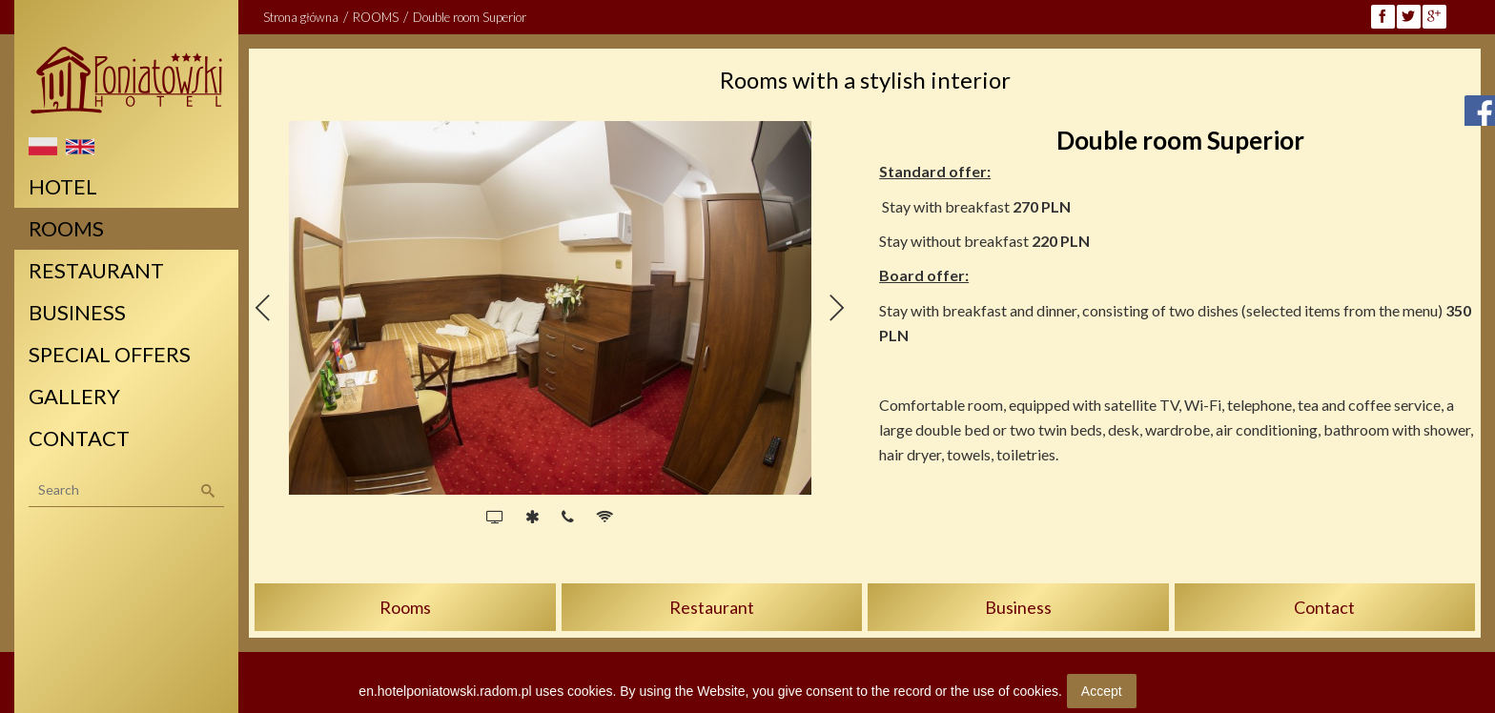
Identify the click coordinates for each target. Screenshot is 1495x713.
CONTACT (79, 438)
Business (1018, 607)
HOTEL (63, 186)
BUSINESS (77, 312)
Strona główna (300, 17)
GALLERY (74, 396)
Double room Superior (469, 17)
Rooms (405, 607)
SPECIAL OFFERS (110, 354)
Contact (1324, 607)
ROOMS (376, 17)
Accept (1101, 691)
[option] (550, 307)
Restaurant (711, 607)
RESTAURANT (96, 270)
